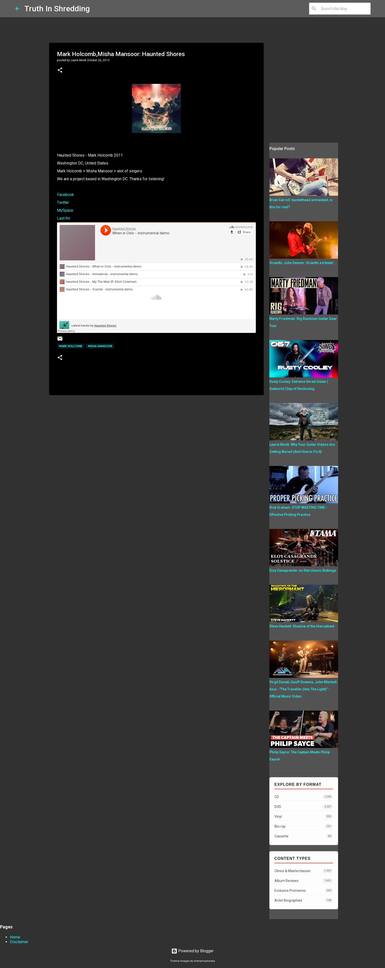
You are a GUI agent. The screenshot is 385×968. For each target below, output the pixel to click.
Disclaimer (19, 941)
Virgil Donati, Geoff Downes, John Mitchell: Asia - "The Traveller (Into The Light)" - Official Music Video (303, 689)
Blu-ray (304, 826)
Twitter (63, 202)
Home (15, 937)
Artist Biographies (304, 900)
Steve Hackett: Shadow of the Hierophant (301, 626)
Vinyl (304, 816)
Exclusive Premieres (304, 890)
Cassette (304, 836)
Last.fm (63, 218)
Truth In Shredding (57, 8)
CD (304, 796)
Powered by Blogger (192, 951)
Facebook (65, 194)
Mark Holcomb (70, 346)
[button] (60, 70)
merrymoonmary (204, 961)
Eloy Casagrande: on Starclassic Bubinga (302, 570)
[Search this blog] (345, 9)
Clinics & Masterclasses (304, 870)
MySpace (65, 210)
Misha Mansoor (100, 346)
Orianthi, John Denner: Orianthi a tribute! (301, 263)
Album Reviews (304, 880)
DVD (304, 806)
